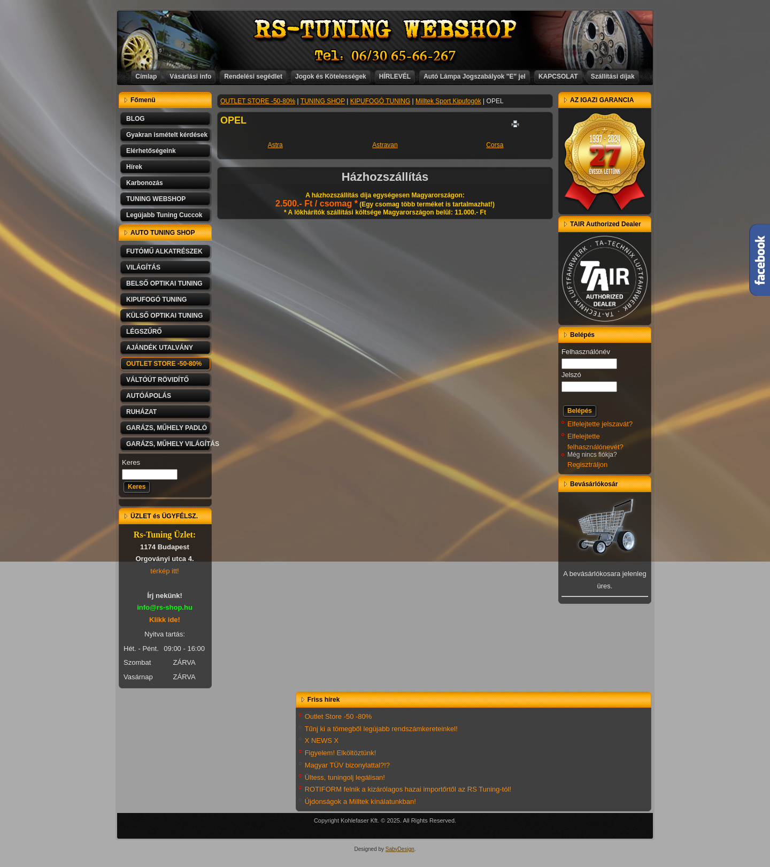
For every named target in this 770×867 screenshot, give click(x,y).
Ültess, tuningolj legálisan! (345, 777)
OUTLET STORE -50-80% (164, 363)
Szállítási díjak (613, 76)
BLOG (135, 118)
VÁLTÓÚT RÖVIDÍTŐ (157, 379)
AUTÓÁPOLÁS (148, 396)
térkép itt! (164, 571)
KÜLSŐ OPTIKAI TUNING (164, 315)
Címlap (146, 76)
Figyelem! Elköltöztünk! (340, 753)
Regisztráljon (587, 465)
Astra (275, 145)
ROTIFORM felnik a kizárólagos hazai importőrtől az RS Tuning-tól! (408, 789)
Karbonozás (144, 183)
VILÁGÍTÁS (143, 267)
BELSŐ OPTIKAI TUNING (164, 283)
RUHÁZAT (141, 412)
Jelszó (571, 375)
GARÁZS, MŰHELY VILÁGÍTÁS (169, 444)
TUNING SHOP (323, 101)
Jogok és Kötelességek (330, 76)
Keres (131, 462)
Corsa (494, 145)
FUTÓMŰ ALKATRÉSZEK (164, 251)
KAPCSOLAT (558, 76)
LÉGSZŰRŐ (144, 331)
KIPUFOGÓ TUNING (156, 299)
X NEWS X (322, 740)
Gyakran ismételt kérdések (166, 135)
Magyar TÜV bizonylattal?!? (347, 765)
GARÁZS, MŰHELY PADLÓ (166, 428)
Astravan (384, 145)
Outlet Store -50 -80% (338, 716)
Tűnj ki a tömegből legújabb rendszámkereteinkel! (381, 729)
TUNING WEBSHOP (156, 199)
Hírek (134, 167)
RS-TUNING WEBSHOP (385, 29)
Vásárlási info (190, 76)
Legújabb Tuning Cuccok (164, 215)
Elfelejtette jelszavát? (600, 424)
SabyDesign (400, 849)
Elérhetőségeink (151, 151)
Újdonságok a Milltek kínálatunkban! (360, 801)
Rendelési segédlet (253, 76)
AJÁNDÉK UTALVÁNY (159, 347)
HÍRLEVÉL (395, 76)
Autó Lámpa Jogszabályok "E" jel (475, 76)
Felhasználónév (585, 352)
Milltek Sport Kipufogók (448, 101)
